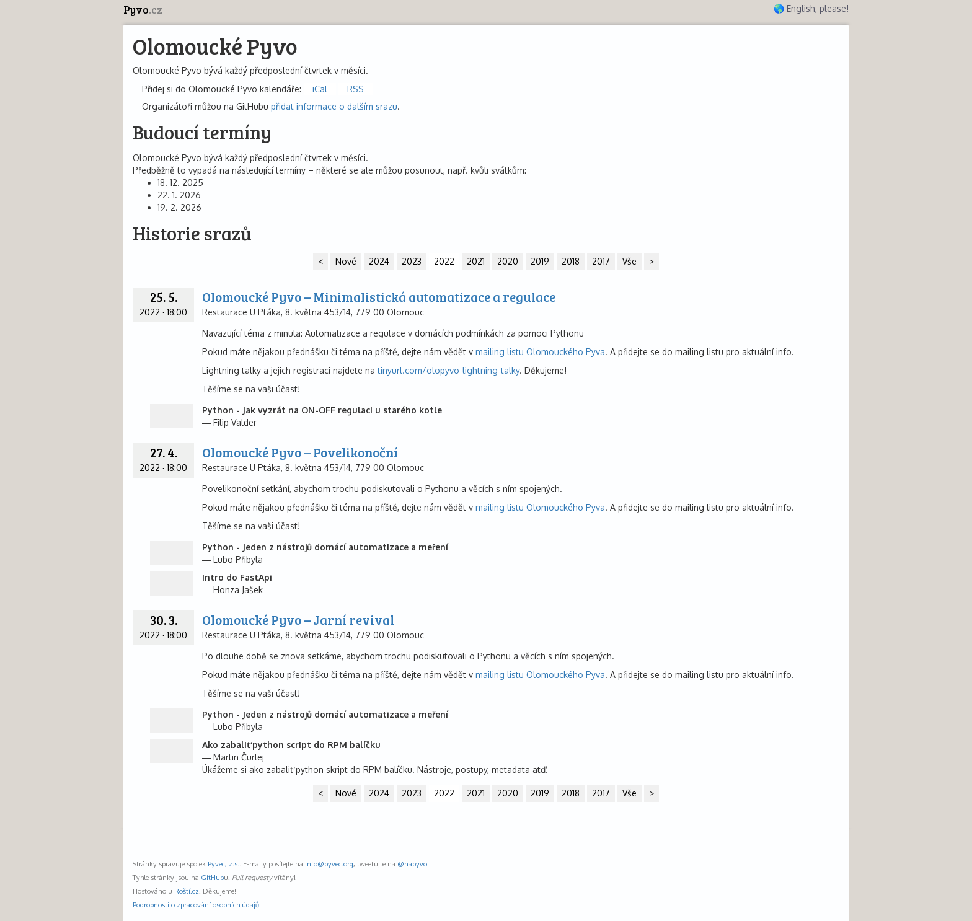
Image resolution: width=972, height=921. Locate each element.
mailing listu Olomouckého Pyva (540, 351)
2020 (507, 261)
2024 (379, 261)
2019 (540, 261)
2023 (412, 261)
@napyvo (412, 863)
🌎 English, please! (811, 8)
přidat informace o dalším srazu (334, 106)
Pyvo (142, 9)
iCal (319, 89)
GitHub (212, 877)
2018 (571, 261)
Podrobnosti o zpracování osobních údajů (196, 904)
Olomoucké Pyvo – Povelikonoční (300, 452)
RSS (355, 89)
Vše (629, 261)
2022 (444, 261)
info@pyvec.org (329, 863)
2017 (601, 261)
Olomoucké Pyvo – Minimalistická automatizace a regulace (378, 297)
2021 (476, 261)
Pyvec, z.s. (223, 863)
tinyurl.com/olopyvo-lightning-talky (448, 370)
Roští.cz (186, 891)
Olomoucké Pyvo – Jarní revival (298, 619)
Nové (345, 261)
